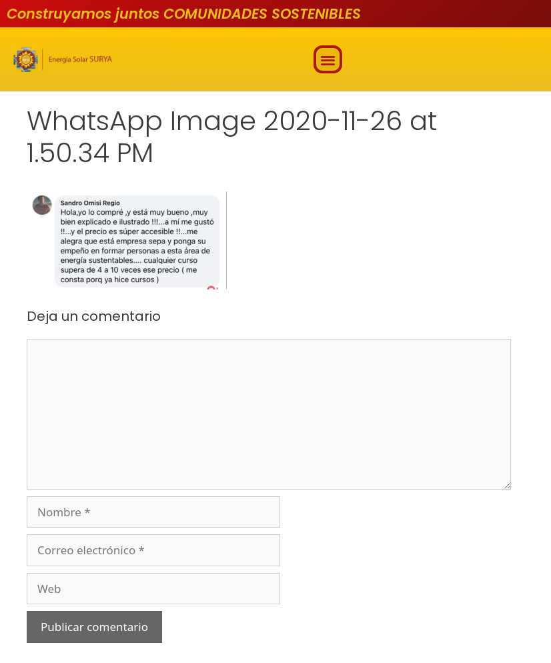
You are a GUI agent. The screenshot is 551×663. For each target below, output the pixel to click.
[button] (328, 59)
